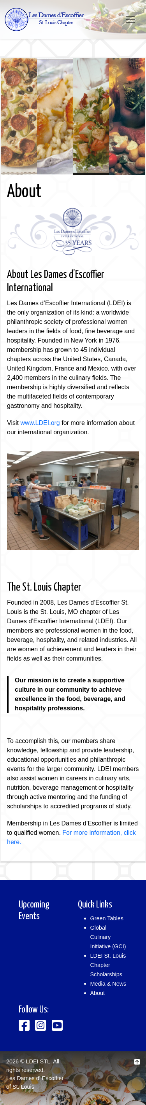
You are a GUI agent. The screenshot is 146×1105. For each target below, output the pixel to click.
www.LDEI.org (40, 423)
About (97, 993)
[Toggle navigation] (130, 19)
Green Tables (106, 918)
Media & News (108, 984)
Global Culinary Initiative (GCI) (108, 937)
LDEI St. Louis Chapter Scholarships (108, 965)
